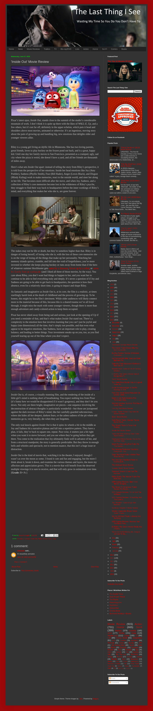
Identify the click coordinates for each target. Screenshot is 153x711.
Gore (124, 659)
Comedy (132, 630)
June (114, 342)
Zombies (123, 640)
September (116, 332)
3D (115, 668)
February (115, 548)
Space (110, 657)
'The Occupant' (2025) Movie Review (129, 229)
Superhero (134, 640)
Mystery (136, 652)
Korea (121, 643)
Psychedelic (135, 666)
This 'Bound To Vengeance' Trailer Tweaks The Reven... (124, 488)
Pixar (54, 538)
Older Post (95, 567)
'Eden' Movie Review (119, 417)
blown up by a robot (79, 268)
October (115, 329)
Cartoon (27, 538)
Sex (125, 663)
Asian (133, 633)
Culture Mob (114, 608)
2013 (112, 558)
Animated (20, 538)
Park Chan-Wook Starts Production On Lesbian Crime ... (126, 394)
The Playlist (114, 599)
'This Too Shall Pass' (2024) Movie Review (131, 165)
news (50, 538)
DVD (113, 640)
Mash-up (120, 668)
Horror (95, 49)
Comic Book (121, 638)
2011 (112, 564)
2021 (112, 300)
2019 (112, 307)
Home (11, 49)
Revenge (111, 643)
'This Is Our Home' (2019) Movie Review (130, 148)
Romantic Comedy (114, 663)
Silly (109, 654)
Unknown (21, 551)
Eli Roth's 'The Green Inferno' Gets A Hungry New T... (125, 375)
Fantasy (128, 650)
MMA (109, 668)
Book (140, 645)
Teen (119, 650)
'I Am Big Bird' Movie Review (122, 408)
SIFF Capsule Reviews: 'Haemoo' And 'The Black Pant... (126, 522)
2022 (112, 297)
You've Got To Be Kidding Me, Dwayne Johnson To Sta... (126, 533)
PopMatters (114, 605)
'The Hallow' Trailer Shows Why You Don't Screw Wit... (125, 349)
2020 (112, 304)
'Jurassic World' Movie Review (123, 468)
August (115, 335)
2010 (112, 568)
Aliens (110, 652)
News (20, 49)
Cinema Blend (115, 611)
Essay (120, 666)
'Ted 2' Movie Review (119, 379)
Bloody (110, 661)
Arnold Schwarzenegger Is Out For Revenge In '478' (124, 388)
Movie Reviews (33, 49)
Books (124, 49)
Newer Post (16, 567)
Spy (137, 650)
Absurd (129, 657)
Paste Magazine (115, 602)
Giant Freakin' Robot (117, 597)
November (116, 326)
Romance (134, 654)
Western (111, 650)
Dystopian (123, 647)
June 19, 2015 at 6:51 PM (26, 557)
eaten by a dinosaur (58, 268)
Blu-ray (131, 643)
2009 (112, 571)
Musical (119, 657)
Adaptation (137, 638)
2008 (112, 574)
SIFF (110, 633)
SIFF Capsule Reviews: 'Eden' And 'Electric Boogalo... (124, 483)
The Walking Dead (118, 645)
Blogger (95, 699)
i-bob (81, 699)
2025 (112, 288)
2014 (112, 555)
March (114, 544)
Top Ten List (121, 654)
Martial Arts (113, 635)
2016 (112, 316)
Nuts (127, 652)
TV (55, 49)
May (114, 538)
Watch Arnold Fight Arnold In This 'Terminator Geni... (124, 399)
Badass (118, 630)
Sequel (131, 645)
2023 (112, 294)
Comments (114, 683)
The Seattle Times (116, 594)
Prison (125, 661)
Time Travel (135, 663)
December (116, 323)
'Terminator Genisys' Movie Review (124, 345)
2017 (112, 313)
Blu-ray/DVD (66, 49)
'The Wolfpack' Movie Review (122, 465)
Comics (114, 49)
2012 (112, 561)
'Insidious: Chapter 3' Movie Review (125, 508)
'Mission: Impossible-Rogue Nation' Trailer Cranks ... (124, 512)
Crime (126, 635)
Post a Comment (20, 562)
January (115, 551)
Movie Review (42, 538)
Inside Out (33, 538)
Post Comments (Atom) (29, 571)
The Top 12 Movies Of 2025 (120, 61)
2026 (112, 284)
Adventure (135, 647)
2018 (112, 310)
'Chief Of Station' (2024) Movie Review (129, 262)
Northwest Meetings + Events (120, 614)
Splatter (119, 652)
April (114, 541)
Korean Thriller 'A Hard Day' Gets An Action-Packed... (125, 413)
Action (86, 49)
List (109, 638)
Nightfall (128, 668)
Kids (117, 661)
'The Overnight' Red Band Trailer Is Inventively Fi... (124, 461)
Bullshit (114, 659)
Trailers (47, 49)
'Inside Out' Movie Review (121, 430)
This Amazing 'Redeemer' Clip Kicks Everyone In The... (125, 450)
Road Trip (111, 666)
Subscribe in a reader (115, 584)
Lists (77, 49)
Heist (126, 666)
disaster (139, 657)
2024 (112, 291)
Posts (112, 678)
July (114, 339)
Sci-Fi (104, 49)
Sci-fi (139, 627)
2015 (112, 320)
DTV (140, 643)
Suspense (134, 659)
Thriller (122, 633)
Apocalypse (135, 661)
